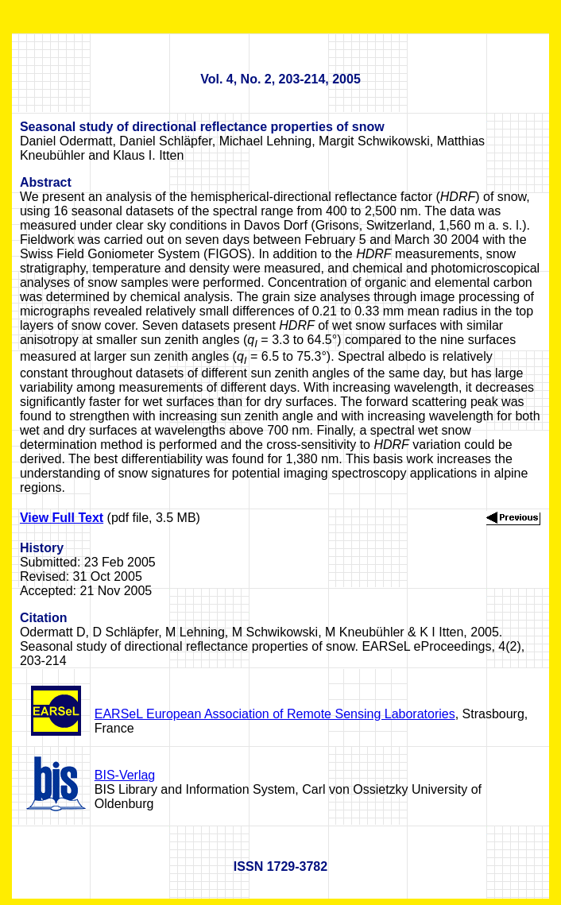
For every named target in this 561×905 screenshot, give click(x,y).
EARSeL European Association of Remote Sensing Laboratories (275, 714)
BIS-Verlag (125, 775)
